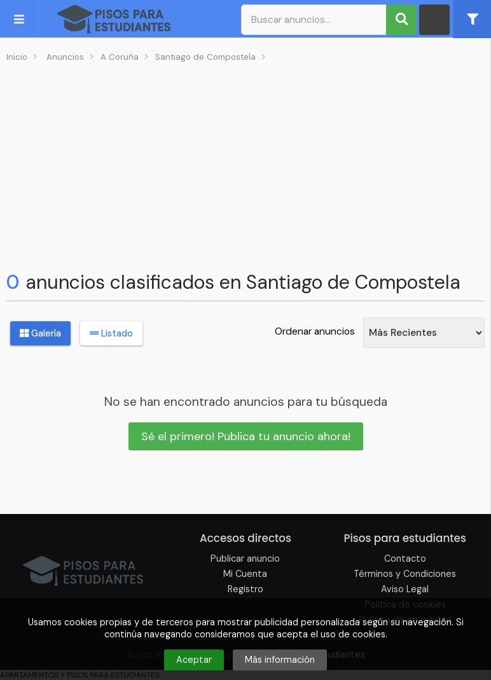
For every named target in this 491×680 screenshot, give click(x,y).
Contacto (405, 558)
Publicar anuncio (245, 558)
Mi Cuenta (245, 573)
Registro (245, 589)
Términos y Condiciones (405, 573)
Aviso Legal (405, 589)
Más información (280, 659)
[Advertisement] (245, 163)
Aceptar (194, 659)
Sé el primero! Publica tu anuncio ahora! (245, 436)
